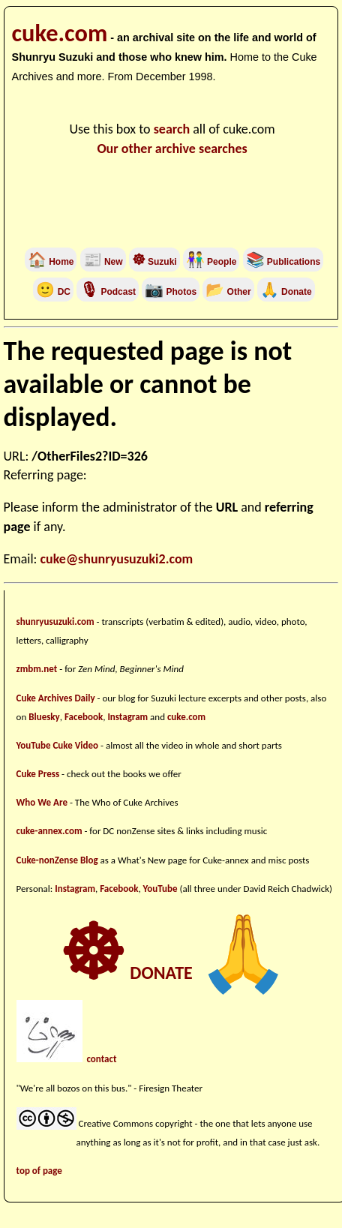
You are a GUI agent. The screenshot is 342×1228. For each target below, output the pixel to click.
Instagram (127, 716)
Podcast (108, 292)
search (172, 129)
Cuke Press (38, 773)
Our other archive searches (172, 148)
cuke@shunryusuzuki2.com (117, 559)
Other (228, 292)
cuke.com (60, 33)
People (221, 262)
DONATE (174, 972)
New (103, 262)
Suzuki (154, 262)
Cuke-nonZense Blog (57, 860)
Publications (293, 262)
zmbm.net (37, 668)
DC (53, 292)
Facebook (83, 716)
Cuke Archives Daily (55, 698)
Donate (286, 292)
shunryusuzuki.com (55, 621)
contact (101, 1058)
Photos (170, 292)
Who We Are (42, 802)
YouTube (160, 888)
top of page (39, 1170)
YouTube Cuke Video (57, 745)
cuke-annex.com (49, 830)
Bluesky (44, 716)
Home (51, 262)
